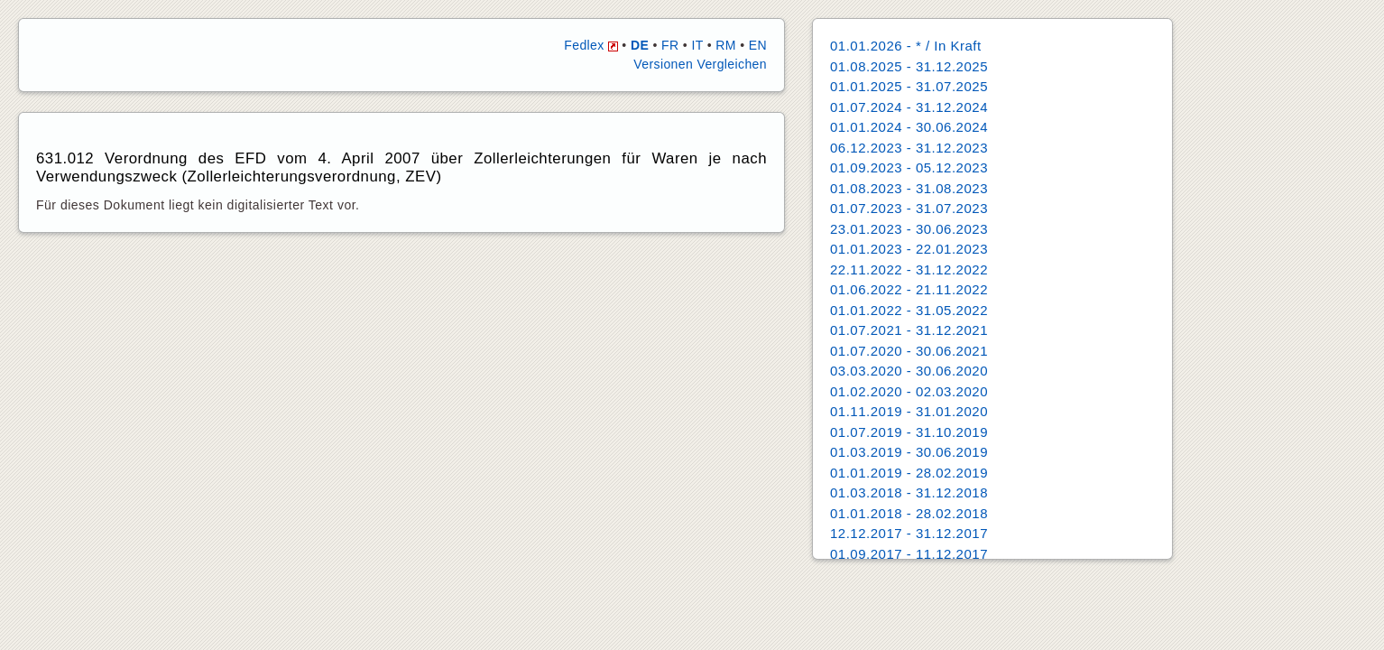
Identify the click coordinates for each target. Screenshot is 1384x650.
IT (697, 45)
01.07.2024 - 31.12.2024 (909, 107)
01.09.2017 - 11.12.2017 (909, 554)
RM (725, 45)
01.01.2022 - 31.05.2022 (909, 310)
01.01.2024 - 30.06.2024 (909, 127)
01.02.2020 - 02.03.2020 (909, 391)
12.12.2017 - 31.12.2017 (909, 533)
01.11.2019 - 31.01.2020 (909, 411)
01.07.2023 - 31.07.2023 (909, 208)
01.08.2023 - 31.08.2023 (909, 188)
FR (669, 45)
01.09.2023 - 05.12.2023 (909, 167)
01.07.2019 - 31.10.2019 (909, 432)
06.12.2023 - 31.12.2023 (909, 147)
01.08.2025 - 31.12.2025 (909, 66)
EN (758, 45)
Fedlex (591, 45)
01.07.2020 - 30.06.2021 (909, 350)
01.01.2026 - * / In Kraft (906, 45)
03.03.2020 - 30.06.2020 (909, 370)
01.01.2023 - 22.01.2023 (909, 248)
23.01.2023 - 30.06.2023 (909, 229)
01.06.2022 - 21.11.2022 (909, 289)
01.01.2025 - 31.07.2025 (909, 86)
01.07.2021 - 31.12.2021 (909, 330)
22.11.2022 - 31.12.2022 (909, 269)
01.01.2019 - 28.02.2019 (909, 472)
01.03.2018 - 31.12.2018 (909, 492)
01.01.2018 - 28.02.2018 (909, 513)
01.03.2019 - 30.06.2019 (909, 452)
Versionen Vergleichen (700, 64)
